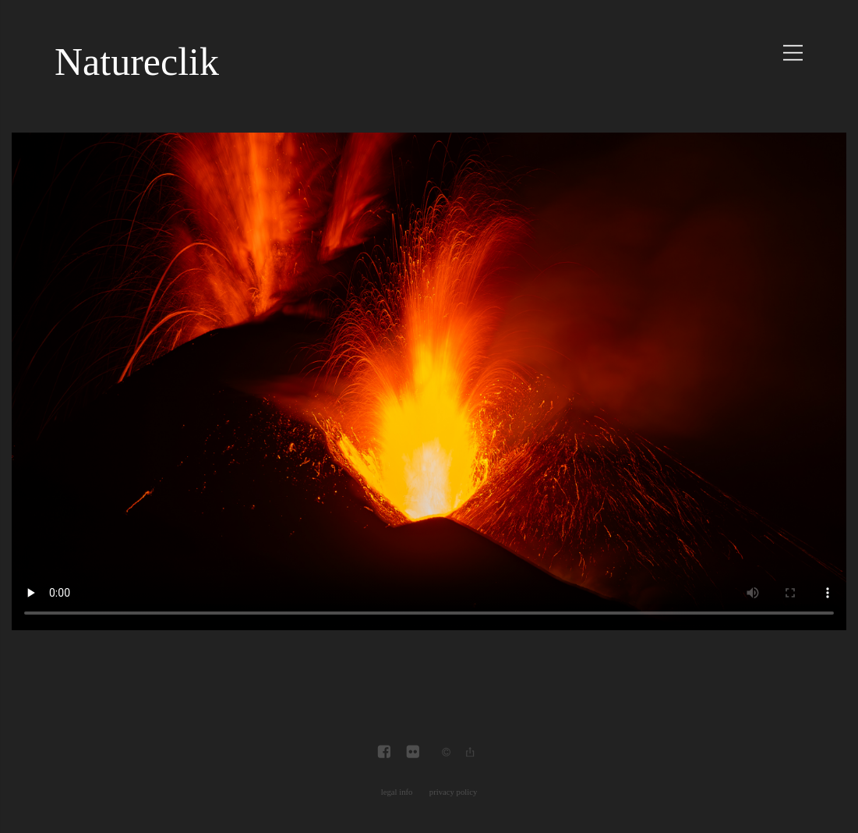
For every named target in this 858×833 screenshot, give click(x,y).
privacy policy (453, 792)
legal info (397, 792)
